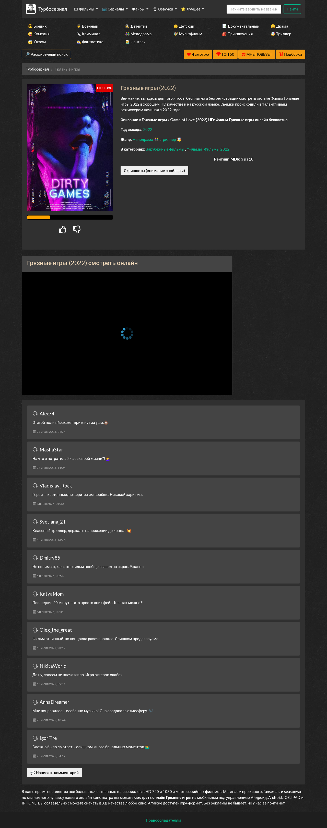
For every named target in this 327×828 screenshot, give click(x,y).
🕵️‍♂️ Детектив (136, 26)
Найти (292, 9)
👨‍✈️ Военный (87, 26)
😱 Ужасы (37, 41)
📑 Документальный (239, 26)
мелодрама (143, 139)
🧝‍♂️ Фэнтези (135, 41)
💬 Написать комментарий (54, 772)
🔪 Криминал (88, 33)
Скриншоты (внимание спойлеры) (154, 170)
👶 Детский (183, 26)
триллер (169, 139)
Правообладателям (163, 820)
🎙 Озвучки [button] (163, 9)
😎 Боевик (37, 26)
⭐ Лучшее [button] (191, 9)
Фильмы (194, 149)
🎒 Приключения (237, 33)
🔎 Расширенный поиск (46, 54)
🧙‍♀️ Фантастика (89, 41)
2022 (147, 129)
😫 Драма (279, 26)
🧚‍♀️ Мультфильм (187, 33)
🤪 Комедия (39, 33)
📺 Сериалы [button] (113, 9)
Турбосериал (52, 9)
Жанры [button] (139, 9)
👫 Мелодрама (138, 33)
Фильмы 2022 (216, 149)
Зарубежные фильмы (165, 149)
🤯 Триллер (281, 33)
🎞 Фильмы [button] (84, 9)
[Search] (254, 9)
